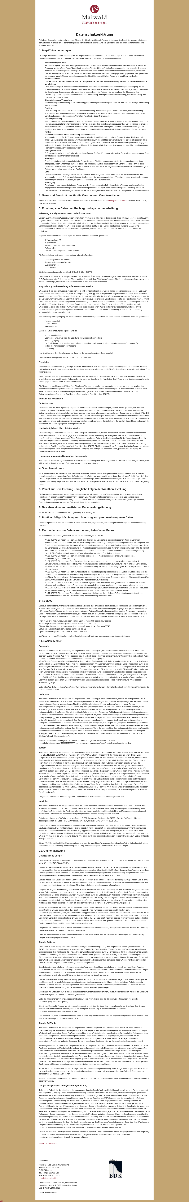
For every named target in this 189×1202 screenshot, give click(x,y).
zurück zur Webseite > (48, 1143)
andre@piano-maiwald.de (118, 201)
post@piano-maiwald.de (48, 1178)
